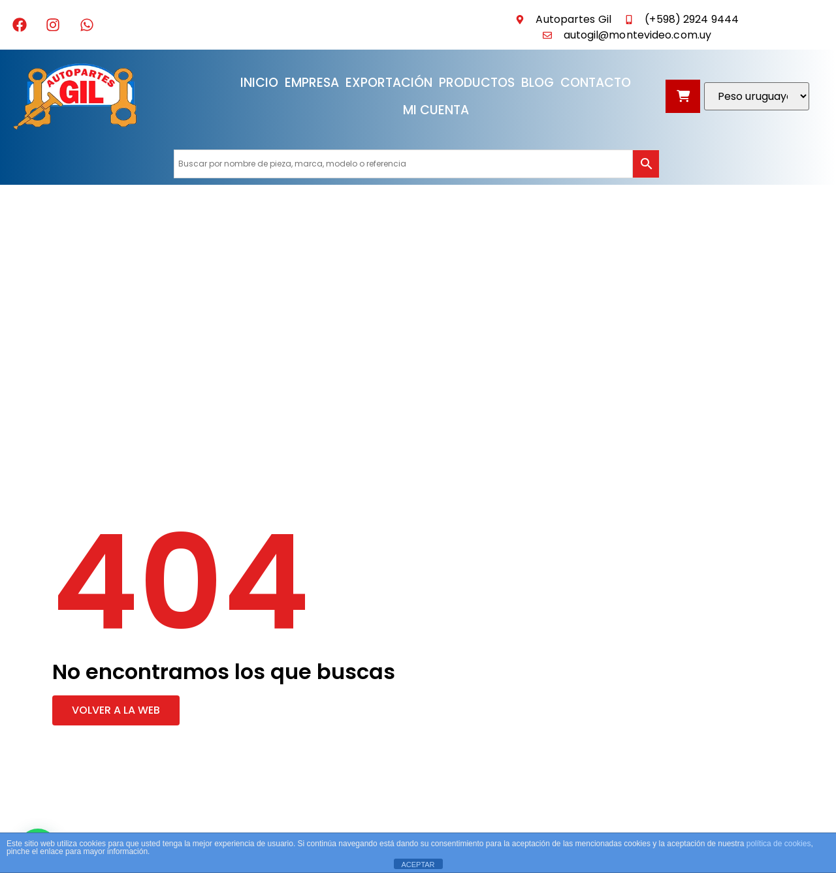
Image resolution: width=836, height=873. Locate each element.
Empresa (312, 82)
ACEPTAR (417, 864)
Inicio (259, 82)
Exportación (389, 82)
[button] (116, 710)
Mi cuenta (436, 110)
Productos (477, 82)
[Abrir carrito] (683, 96)
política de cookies (779, 843)
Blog (537, 82)
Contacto (595, 82)
